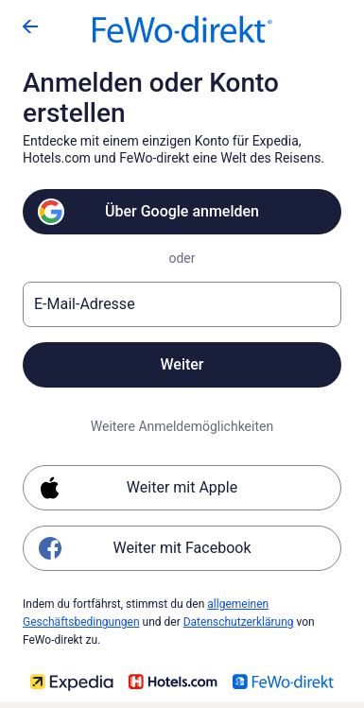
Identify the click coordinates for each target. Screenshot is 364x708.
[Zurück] (30, 26)
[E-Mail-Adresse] (182, 304)
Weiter (181, 364)
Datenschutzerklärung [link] (238, 622)
